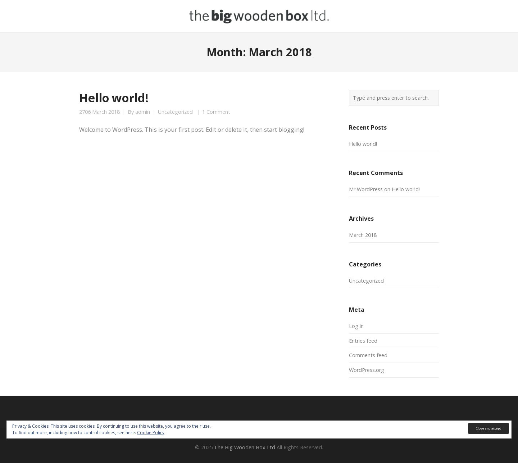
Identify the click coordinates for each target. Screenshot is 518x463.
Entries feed (363, 340)
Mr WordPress (366, 189)
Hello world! (114, 97)
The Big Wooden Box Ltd (244, 447)
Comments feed (368, 355)
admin (142, 112)
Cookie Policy (150, 433)
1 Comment (216, 112)
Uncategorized (175, 112)
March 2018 (363, 235)
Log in (356, 326)
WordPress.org (366, 370)
